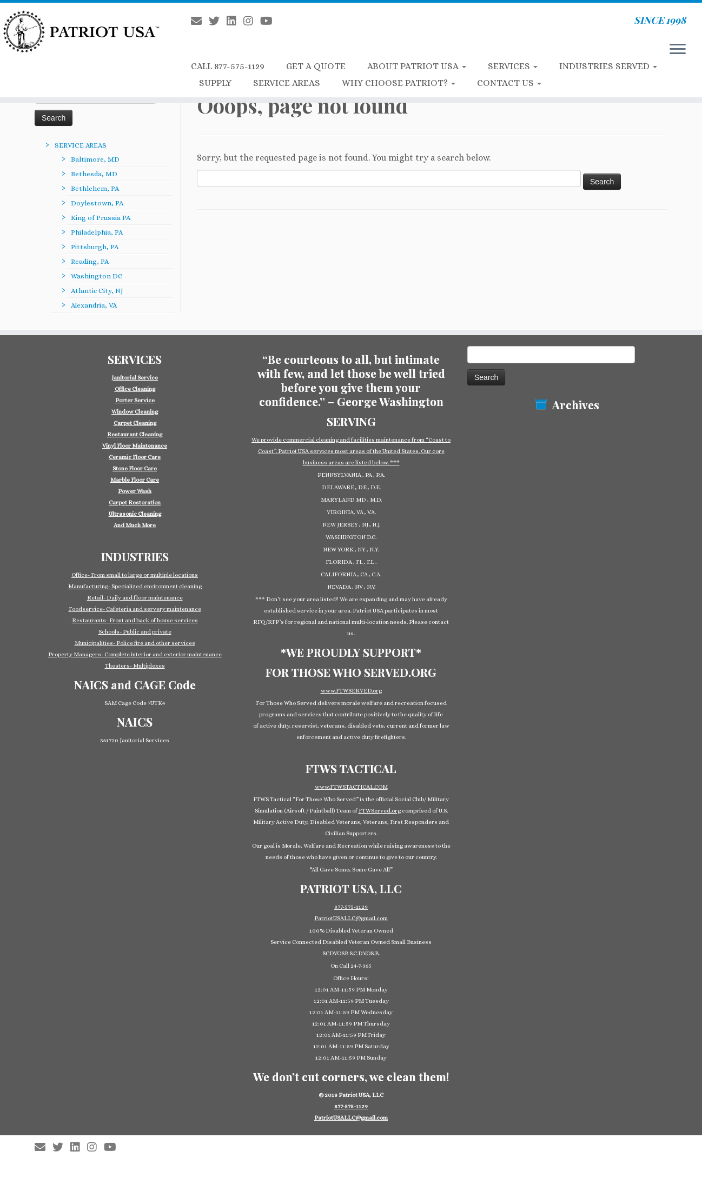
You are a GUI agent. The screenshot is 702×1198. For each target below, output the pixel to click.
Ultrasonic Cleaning (135, 513)
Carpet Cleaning (135, 423)
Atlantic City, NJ (97, 291)
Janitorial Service (134, 377)
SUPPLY (215, 83)
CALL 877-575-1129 (227, 66)
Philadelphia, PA (97, 232)
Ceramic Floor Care (135, 457)
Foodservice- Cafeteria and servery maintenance (135, 609)
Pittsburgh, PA (94, 247)
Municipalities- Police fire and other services (135, 643)
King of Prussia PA (100, 218)
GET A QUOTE (316, 66)
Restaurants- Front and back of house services (135, 620)
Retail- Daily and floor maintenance (135, 597)
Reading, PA (90, 261)
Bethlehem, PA (95, 188)
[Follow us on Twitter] (218, 21)
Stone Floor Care (134, 468)
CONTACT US (509, 83)
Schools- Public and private (134, 631)
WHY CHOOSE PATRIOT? (398, 83)
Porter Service (135, 400)
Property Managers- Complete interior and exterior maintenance (135, 654)
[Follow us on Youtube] (270, 21)
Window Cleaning (134, 411)
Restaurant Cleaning (134, 434)
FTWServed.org (380, 810)
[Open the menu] (678, 50)
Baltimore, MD (95, 159)
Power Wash (134, 491)
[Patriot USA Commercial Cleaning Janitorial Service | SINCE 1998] (81, 31)
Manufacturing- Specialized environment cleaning (135, 586)
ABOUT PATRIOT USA (416, 66)
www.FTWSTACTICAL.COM (351, 786)
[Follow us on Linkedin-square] (235, 21)
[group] (135, 451)
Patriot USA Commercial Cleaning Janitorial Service (355, 1142)
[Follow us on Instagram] (251, 21)
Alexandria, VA (94, 305)
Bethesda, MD (94, 174)
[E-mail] (200, 21)
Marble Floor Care (134, 479)
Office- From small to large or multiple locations (134, 574)
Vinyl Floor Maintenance (134, 445)
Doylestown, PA (97, 203)
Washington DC (97, 276)
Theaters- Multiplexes (135, 665)
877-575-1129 (351, 906)
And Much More (135, 525)
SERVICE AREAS (286, 83)
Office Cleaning (135, 388)
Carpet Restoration (135, 502)
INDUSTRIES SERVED (608, 66)
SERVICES (513, 66)
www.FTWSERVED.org (351, 690)
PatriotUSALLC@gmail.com (351, 918)
